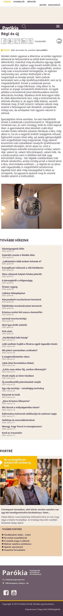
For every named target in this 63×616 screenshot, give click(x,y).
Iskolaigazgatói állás (13, 248)
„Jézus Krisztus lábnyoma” (16, 401)
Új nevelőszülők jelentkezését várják (21, 382)
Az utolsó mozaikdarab (15, 537)
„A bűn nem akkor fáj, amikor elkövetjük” (24, 369)
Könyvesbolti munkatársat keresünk (21, 299)
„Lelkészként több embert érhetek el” (22, 261)
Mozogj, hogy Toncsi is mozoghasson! (22, 426)
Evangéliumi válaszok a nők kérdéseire (22, 267)
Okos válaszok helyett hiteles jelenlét (22, 274)
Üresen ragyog (9, 286)
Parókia (10, 28)
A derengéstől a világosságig (17, 280)
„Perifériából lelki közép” (15, 337)
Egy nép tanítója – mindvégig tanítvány (23, 388)
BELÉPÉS (43, 5)
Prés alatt (7, 331)
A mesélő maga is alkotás (16, 540)
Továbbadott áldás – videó (17, 534)
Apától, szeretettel (13, 547)
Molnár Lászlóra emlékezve (17, 544)
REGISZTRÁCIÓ (54, 5)
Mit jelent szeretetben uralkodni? (20, 350)
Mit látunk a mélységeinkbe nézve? (21, 407)
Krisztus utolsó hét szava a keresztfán (22, 312)
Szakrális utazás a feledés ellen (18, 255)
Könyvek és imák (11, 394)
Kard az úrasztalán (12, 432)
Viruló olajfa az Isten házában (18, 375)
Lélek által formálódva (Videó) (18, 363)
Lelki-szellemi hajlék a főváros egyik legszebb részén (30, 344)
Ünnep (6, 50)
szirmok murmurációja (14, 318)
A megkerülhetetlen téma (15, 356)
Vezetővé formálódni (14, 550)
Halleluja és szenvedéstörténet (18, 420)
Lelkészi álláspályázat (13, 293)
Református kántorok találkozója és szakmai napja (29, 413)
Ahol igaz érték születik (14, 324)
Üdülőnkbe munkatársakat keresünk (22, 305)
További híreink (14, 240)
